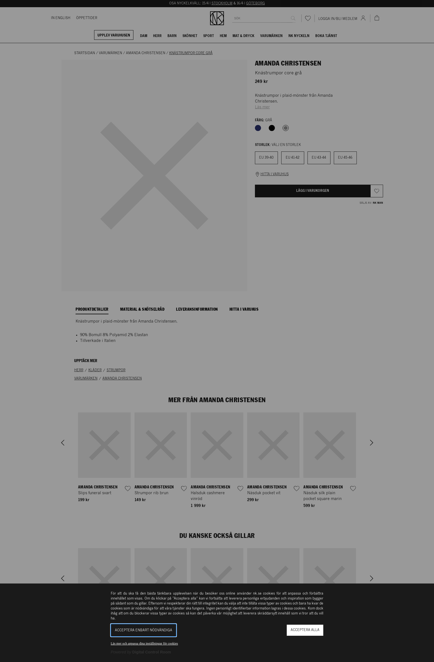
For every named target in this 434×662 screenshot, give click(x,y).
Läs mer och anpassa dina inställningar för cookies (144, 643)
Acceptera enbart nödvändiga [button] (143, 630)
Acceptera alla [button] (305, 630)
